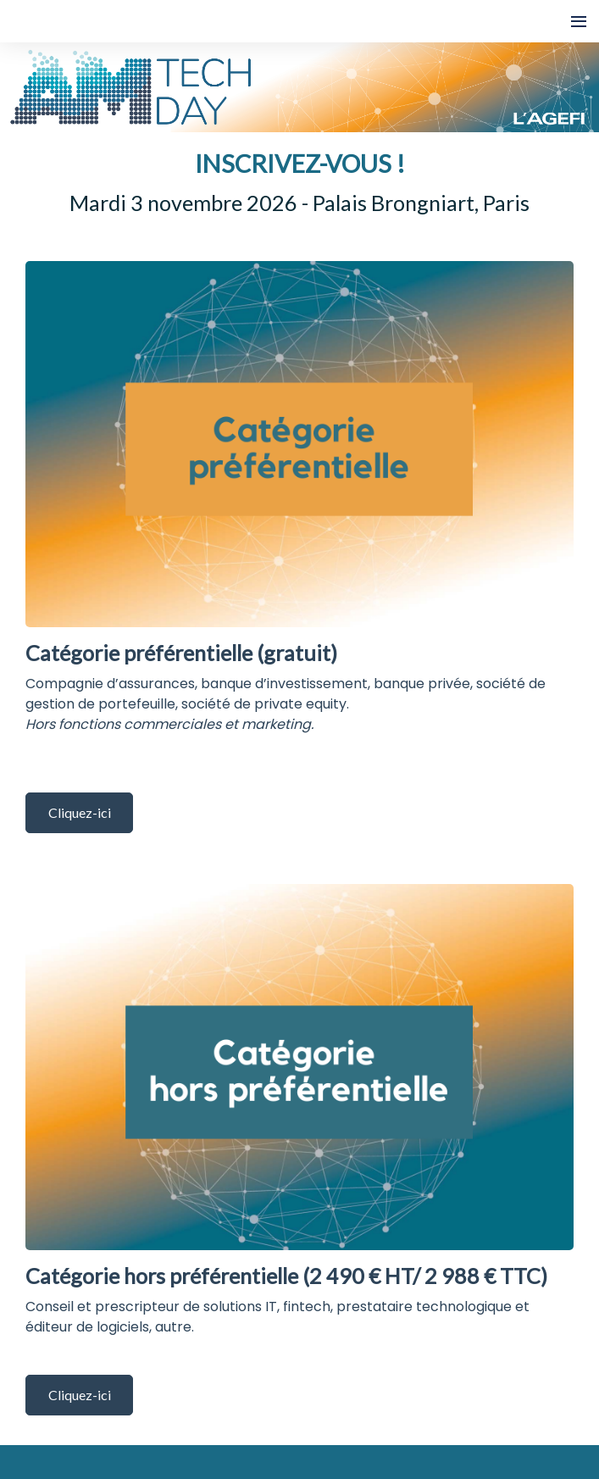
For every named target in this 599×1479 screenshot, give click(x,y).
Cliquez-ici (79, 812)
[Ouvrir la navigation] (578, 21)
